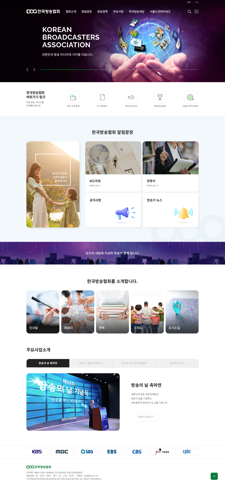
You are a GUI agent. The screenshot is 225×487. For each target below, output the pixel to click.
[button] (27, 69)
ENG (197, 2)
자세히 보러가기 (145, 416)
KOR (189, 2)
